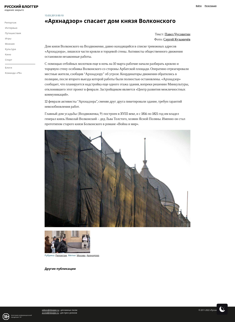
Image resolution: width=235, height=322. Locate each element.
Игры (8, 38)
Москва (81, 255)
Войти (199, 6)
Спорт (8, 59)
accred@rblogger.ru (50, 313)
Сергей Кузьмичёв (176, 39)
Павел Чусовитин (177, 34)
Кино (8, 54)
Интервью (11, 27)
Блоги (8, 67)
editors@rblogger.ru (50, 310)
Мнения (10, 43)
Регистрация (210, 6)
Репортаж (10, 22)
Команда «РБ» (13, 73)
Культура (10, 49)
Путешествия (13, 33)
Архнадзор (93, 255)
